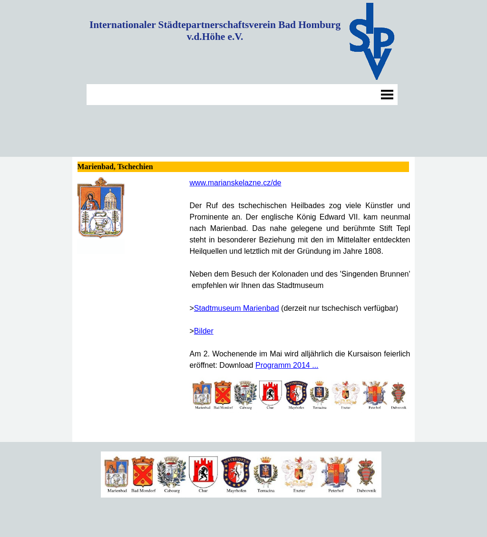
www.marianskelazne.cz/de (236, 183)
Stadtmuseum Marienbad (236, 308)
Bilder (204, 331)
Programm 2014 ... (287, 365)
